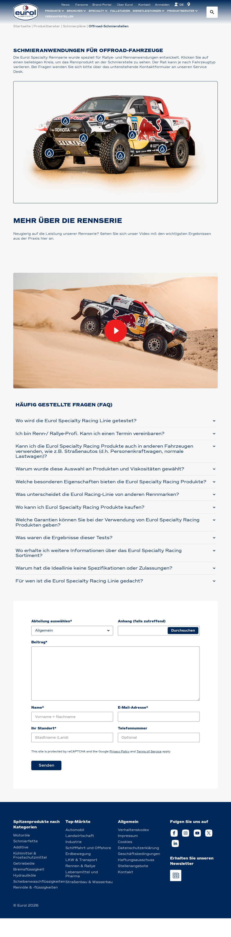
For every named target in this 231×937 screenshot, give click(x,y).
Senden (46, 784)
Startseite (22, 26)
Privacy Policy (119, 770)
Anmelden (162, 4)
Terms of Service (149, 770)
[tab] (65, 120)
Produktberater (47, 26)
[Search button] (212, 12)
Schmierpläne (74, 26)
